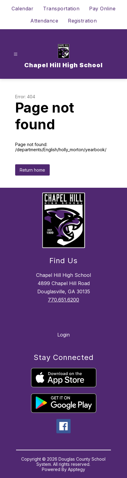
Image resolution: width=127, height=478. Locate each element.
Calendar (22, 8)
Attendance (44, 21)
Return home (32, 170)
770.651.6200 (63, 300)
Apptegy (76, 469)
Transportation (61, 8)
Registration (82, 21)
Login (63, 335)
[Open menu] (15, 54)
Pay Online (102, 8)
